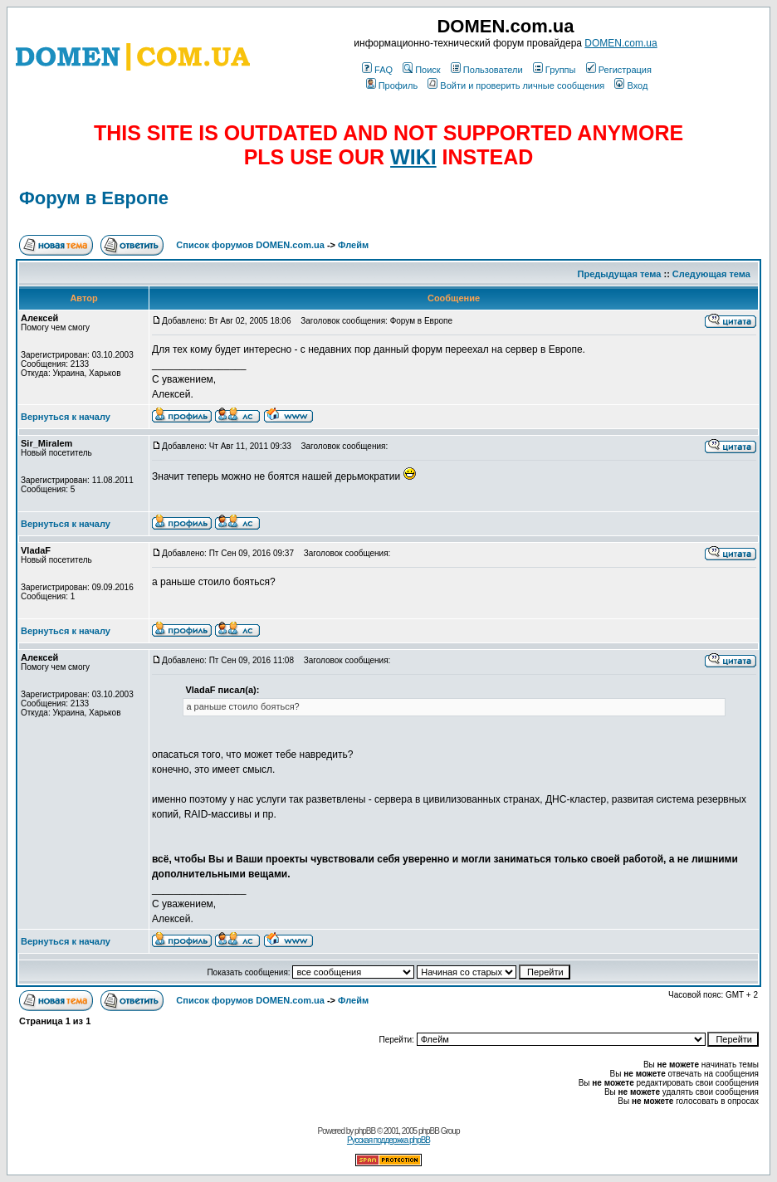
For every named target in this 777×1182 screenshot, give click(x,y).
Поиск (421, 70)
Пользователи (487, 70)
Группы (554, 70)
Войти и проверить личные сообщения (516, 85)
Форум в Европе (94, 198)
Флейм (353, 245)
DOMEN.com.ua (620, 43)
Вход (631, 85)
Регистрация (619, 70)
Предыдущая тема (620, 274)
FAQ (377, 70)
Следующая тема (711, 274)
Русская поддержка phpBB (388, 1140)
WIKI (413, 157)
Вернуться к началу (65, 417)
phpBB (364, 1131)
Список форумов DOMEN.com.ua (250, 245)
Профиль (392, 85)
